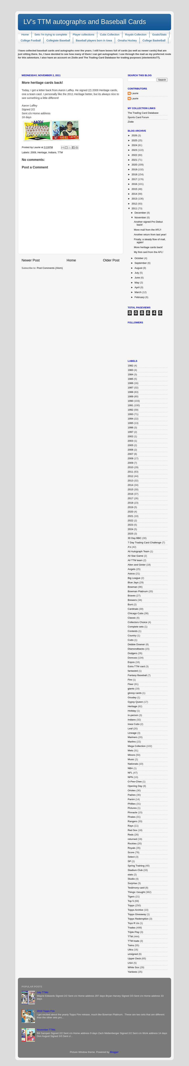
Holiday (132, 710)
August (139, 268)
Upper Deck (134, 958)
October (139, 258)
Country (132, 635)
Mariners (133, 737)
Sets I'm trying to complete (51, 34)
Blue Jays (133, 582)
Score (131, 852)
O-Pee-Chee (135, 781)
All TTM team (135, 560)
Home (25, 34)
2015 (135, 189)
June (138, 277)
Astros (131, 573)
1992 (130, 409)
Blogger (114, 1052)
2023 (135, 150)
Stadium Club (135, 870)
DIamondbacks (136, 648)
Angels (131, 569)
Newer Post (31, 260)
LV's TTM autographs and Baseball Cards (84, 22)
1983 (130, 370)
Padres (132, 794)
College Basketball (153, 40)
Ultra (130, 949)
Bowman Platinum (138, 591)
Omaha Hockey (127, 40)
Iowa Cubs (134, 724)
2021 (135, 159)
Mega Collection (137, 746)
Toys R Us (133, 923)
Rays (130, 825)
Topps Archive (135, 909)
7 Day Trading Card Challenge (144, 542)
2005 (130, 445)
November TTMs (46, 1029)
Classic (132, 617)
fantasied (133, 670)
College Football (31, 40)
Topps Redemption (138, 918)
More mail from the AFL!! (147, 229)
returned (132, 839)
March (138, 292)
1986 (130, 383)
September (141, 263)
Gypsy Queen (135, 701)
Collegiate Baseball (58, 40)
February (140, 297)
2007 (130, 454)
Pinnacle (132, 812)
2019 (135, 169)
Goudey (132, 697)
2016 (135, 184)
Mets (130, 750)
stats (130, 874)
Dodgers (132, 653)
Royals (131, 848)
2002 (130, 436)
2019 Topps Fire (46, 1011)
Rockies (132, 843)
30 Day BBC (134, 538)
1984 (130, 374)
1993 (130, 414)
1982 (130, 365)
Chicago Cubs (135, 613)
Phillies (132, 803)
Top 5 (131, 901)
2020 (135, 164)
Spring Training (136, 865)
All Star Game (135, 555)
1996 (130, 427)
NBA (130, 768)
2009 (33, 152)
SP (129, 861)
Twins (131, 945)
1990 (130, 401)
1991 (130, 405)
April (137, 287)
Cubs (131, 640)
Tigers (131, 896)
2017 (135, 179)
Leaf (130, 728)
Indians (52, 152)
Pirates (131, 816)
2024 (135, 145)
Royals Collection (136, 34)
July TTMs (42, 992)
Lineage (132, 733)
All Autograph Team (138, 551)
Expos (131, 662)
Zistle (131, 121)
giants (131, 688)
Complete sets (136, 626)
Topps (131, 905)
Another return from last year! (150, 234)
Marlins (132, 741)
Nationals (133, 763)
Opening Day (135, 786)
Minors (131, 755)
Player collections (83, 34)
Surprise (132, 883)
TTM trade (133, 941)
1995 (130, 423)
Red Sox (132, 830)
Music (131, 759)
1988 (130, 392)
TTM (60, 152)
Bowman (133, 587)
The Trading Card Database (143, 112)
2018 (135, 174)
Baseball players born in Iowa (94, 40)
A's (129, 547)
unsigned (133, 954)
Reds (131, 834)
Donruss (132, 657)
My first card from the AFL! (148, 252)
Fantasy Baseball (137, 675)
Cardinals (133, 609)
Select (131, 856)
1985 (130, 379)
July (137, 272)
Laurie (134, 93)
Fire (130, 679)
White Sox (133, 967)
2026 (135, 135)
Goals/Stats (159, 34)
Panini (131, 799)
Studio (131, 878)
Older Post (111, 260)
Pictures (132, 808)
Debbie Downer (136, 644)
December (141, 212)
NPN (130, 777)
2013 (135, 198)
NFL (130, 772)
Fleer (130, 684)
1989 (130, 396)
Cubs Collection (109, 34)
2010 (130, 467)
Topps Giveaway (137, 914)
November (141, 217)
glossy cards (135, 693)
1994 (130, 418)
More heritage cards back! (148, 247)
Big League (134, 578)
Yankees (132, 971)
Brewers (132, 600)
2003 (130, 440)
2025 (135, 140)
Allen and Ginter (137, 564)
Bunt (130, 604)
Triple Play (133, 932)
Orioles (132, 790)
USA (130, 963)
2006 (130, 449)
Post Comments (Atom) (50, 268)
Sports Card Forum (138, 117)
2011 (135, 208)
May (137, 282)
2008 (130, 458)
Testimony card (136, 887)
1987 (130, 387)
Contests (133, 631)
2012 (135, 203)
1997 (130, 432)
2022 (135, 155)
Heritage (42, 152)
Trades (131, 927)
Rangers (132, 821)
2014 (135, 193)
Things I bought (136, 892)
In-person (133, 715)
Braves (131, 595)
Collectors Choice (137, 622)
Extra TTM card (136, 666)
